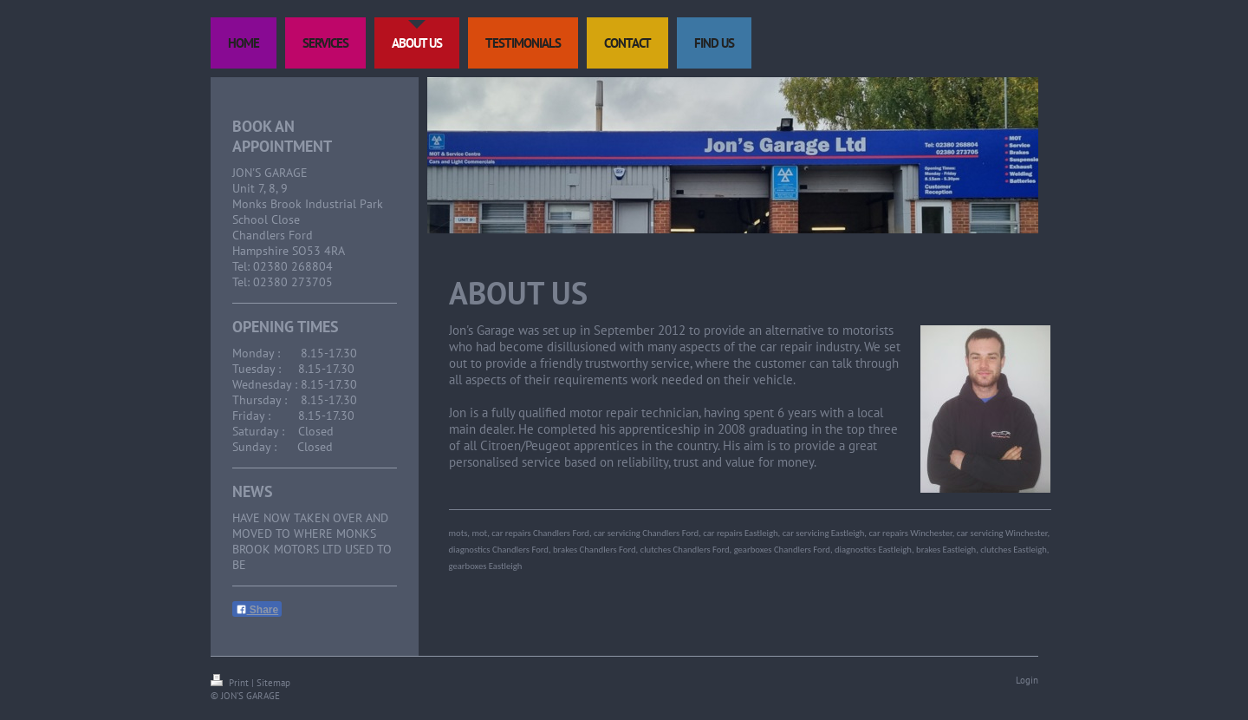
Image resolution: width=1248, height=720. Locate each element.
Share (257, 610)
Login (1027, 680)
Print (231, 683)
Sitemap (273, 683)
